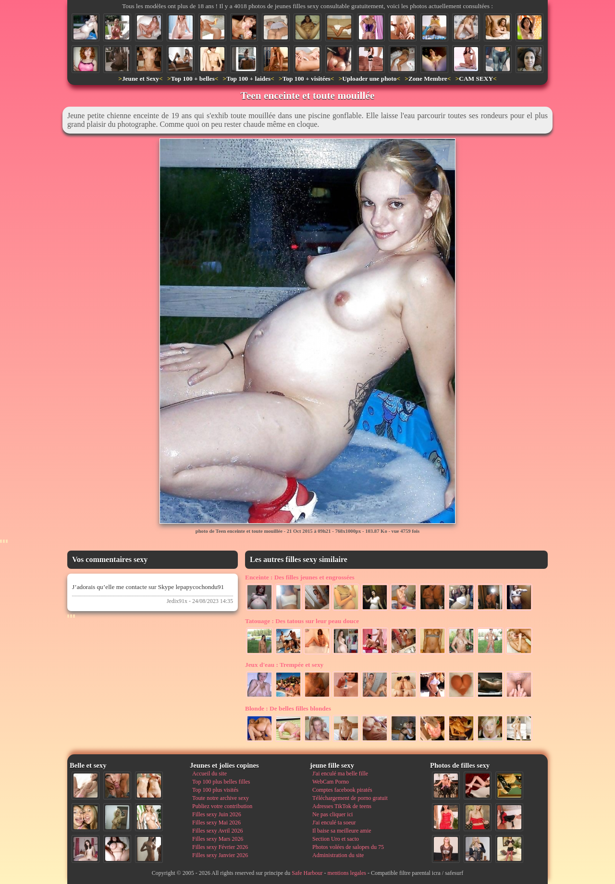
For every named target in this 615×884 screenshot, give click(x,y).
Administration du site (338, 855)
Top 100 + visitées (307, 78)
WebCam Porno (330, 781)
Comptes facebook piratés (342, 789)
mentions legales (347, 873)
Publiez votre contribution (222, 806)
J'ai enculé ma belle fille (340, 773)
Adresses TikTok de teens (341, 806)
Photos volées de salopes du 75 (348, 847)
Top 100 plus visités (215, 789)
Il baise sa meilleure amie (341, 830)
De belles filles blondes (288, 708)
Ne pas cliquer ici (332, 814)
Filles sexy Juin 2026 (216, 814)
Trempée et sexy (284, 664)
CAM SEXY (476, 78)
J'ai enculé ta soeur (334, 822)
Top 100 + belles (192, 78)
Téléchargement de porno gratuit (350, 798)
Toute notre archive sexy (220, 798)
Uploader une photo (369, 78)
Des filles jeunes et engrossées (300, 577)
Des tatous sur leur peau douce (302, 621)
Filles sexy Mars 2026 (217, 838)
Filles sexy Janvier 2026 (220, 855)
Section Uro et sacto (335, 838)
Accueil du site (209, 773)
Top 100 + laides (248, 78)
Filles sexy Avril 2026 (217, 830)
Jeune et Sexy (140, 78)
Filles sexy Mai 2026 (216, 822)
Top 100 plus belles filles (221, 781)
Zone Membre (427, 78)
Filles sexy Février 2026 (220, 847)
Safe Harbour (307, 873)
